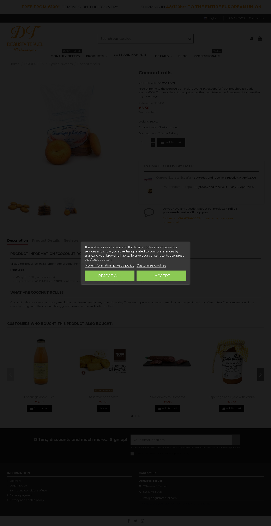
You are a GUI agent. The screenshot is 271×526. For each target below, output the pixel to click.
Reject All (109, 276)
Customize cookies (151, 265)
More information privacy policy (109, 265)
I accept (161, 276)
